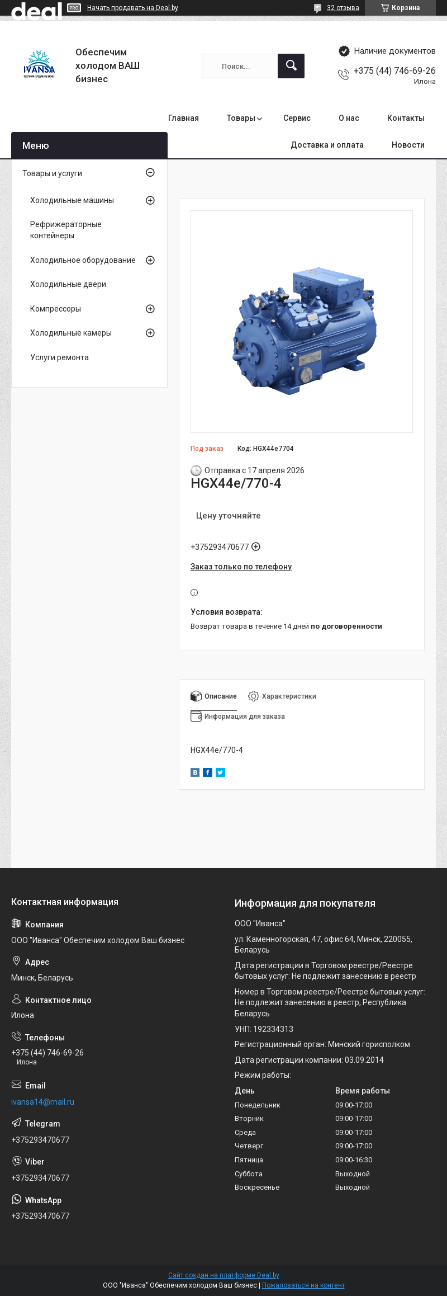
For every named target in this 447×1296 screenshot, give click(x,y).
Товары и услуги (52, 173)
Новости (408, 144)
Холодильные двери (68, 284)
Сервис (297, 118)
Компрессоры (55, 308)
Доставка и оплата (327, 144)
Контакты (406, 118)
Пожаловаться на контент (303, 1285)
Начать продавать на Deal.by (132, 8)
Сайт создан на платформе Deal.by (223, 1275)
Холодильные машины (72, 200)
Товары (241, 118)
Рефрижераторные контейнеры (66, 230)
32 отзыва (343, 8)
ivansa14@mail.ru (42, 1101)
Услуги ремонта (59, 357)
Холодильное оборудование (83, 260)
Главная (183, 118)
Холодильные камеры (71, 332)
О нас (349, 118)
